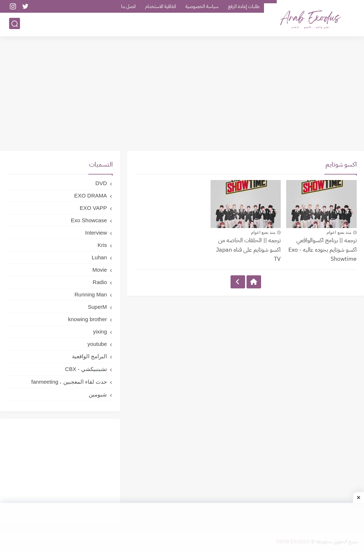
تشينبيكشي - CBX (86, 369)
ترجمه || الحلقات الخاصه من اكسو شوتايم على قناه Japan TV (248, 249)
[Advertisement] (182, 94)
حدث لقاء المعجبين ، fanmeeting (69, 382)
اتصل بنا (128, 6)
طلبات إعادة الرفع (244, 6)
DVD (101, 183)
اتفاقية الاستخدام (160, 6)
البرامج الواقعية (89, 356)
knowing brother (87, 319)
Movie (99, 270)
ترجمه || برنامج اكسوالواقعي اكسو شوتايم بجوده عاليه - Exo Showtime (322, 249)
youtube (97, 344)
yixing (100, 331)
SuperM (97, 307)
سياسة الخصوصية (202, 6)
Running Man (91, 294)
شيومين (98, 394)
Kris (102, 245)
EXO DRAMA (90, 195)
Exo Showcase (89, 220)
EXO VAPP (93, 208)
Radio (100, 282)
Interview (96, 232)
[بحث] (14, 24)
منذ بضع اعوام (339, 232)
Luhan (99, 257)
